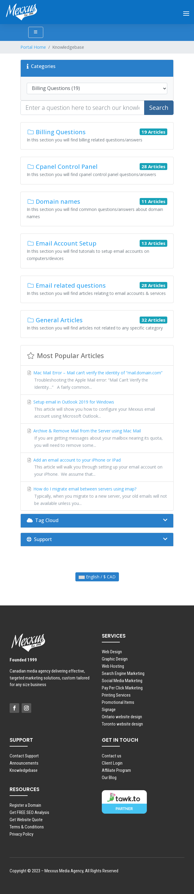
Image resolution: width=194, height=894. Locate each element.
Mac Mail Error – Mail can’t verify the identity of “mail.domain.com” (97, 380)
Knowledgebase (24, 770)
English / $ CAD (97, 577)
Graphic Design (115, 659)
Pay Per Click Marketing (122, 688)
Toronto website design (122, 724)
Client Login (112, 763)
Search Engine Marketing (123, 673)
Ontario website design (122, 716)
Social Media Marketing (122, 680)
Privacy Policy (21, 834)
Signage (109, 709)
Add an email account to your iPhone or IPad (97, 467)
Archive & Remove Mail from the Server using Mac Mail (97, 438)
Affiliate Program (116, 770)
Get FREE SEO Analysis (29, 812)
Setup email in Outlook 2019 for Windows (97, 409)
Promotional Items (118, 702)
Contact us (111, 756)
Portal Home (33, 47)
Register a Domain (25, 805)
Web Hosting (113, 666)
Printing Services (116, 695)
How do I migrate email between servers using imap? (97, 496)
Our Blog (109, 777)
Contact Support (24, 756)
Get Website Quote (26, 819)
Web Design (112, 651)
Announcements (24, 763)
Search (158, 108)
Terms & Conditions (27, 827)
